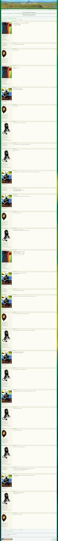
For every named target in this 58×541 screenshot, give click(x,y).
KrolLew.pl (6, 8)
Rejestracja (20, 8)
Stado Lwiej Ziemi (29, 3)
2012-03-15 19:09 (14, 473)
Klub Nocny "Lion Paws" (12, 18)
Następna (21, 19)
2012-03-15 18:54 (14, 249)
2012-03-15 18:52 (14, 211)
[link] (34, 15)
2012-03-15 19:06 (14, 428)
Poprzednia (5, 19)
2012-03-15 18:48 (14, 148)
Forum (9, 8)
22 (11, 19)
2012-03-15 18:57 (14, 294)
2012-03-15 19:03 (14, 389)
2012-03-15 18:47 (14, 121)
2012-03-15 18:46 (14, 104)
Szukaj (16, 8)
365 (18, 19)
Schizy (6, 18)
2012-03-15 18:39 (14, 21)
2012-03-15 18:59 (14, 328)
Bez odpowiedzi (54, 9)
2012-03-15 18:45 (14, 65)
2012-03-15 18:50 (14, 187)
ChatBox (2, 8)
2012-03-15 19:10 (14, 491)
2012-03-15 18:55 (14, 271)
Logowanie (24, 8)
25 (15, 19)
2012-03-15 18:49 (14, 170)
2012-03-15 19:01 (14, 350)
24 (14, 19)
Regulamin (13, 8)
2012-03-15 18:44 (14, 48)
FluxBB (56, 539)
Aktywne (51, 9)
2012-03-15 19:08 (14, 445)
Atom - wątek (55, 538)
